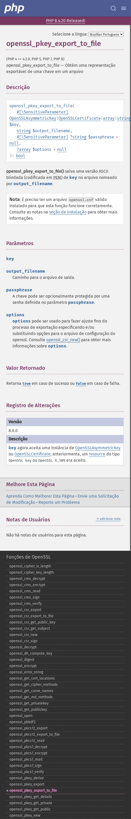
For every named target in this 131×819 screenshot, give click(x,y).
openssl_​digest (21, 659)
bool (20, 155)
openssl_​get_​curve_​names (31, 691)
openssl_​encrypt (23, 666)
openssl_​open (20, 716)
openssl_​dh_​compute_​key (30, 653)
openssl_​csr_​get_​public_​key (32, 622)
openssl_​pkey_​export (26, 784)
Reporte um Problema (59, 502)
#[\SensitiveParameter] (42, 112)
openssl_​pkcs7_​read (25, 759)
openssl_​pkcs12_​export (28, 728)
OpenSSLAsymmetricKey (32, 118)
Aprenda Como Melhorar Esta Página (40, 496)
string (124, 118)
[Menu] (124, 8)
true (26, 383)
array (109, 118)
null (14, 143)
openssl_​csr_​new (23, 635)
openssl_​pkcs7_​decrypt (28, 747)
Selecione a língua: (70, 34)
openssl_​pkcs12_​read (26, 741)
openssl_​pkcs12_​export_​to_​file (34, 734)
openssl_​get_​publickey (28, 709)
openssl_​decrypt (23, 647)
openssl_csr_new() (63, 339)
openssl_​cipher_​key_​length (31, 572)
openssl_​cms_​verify (25, 603)
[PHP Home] (14, 8)
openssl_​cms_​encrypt (27, 585)
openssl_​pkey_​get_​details (30, 797)
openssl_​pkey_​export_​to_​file (33, 790)
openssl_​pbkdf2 (22, 722)
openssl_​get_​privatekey (29, 703)
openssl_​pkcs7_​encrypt (28, 753)
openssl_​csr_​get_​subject (29, 628)
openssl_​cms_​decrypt (27, 578)
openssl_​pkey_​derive (26, 778)
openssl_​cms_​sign (24, 597)
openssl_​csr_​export (25, 610)
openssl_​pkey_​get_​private (30, 803)
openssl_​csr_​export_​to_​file (31, 616)
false (81, 383)
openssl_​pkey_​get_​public (30, 809)
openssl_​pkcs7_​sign (25, 765)
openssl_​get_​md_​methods (31, 697)
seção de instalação (68, 212)
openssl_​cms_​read (24, 591)
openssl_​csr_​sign (23, 641)
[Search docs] (113, 8)
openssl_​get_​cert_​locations (32, 678)
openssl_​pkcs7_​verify (26, 772)
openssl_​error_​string (26, 672)
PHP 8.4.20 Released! (65, 20)
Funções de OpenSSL (28, 557)
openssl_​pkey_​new (24, 815)
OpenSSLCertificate (79, 118)
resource (97, 454)
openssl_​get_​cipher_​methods (33, 684)
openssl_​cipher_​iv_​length (30, 566)
